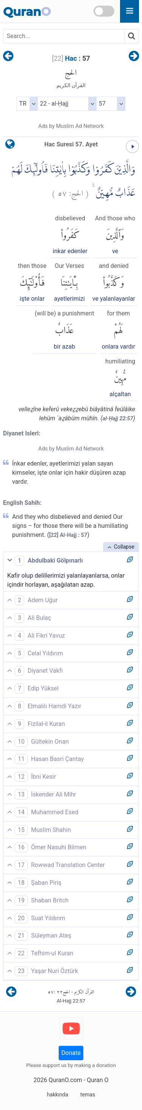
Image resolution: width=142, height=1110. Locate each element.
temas (87, 1095)
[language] (10, 146)
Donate (71, 1052)
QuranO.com (65, 1080)
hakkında (57, 1095)
